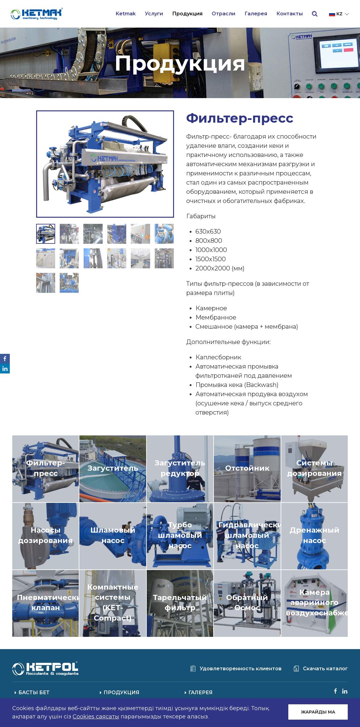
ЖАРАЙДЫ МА (318, 712)
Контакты (289, 14)
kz (339, 14)
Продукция (187, 14)
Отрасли (223, 14)
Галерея (255, 14)
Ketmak (126, 14)
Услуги (154, 14)
